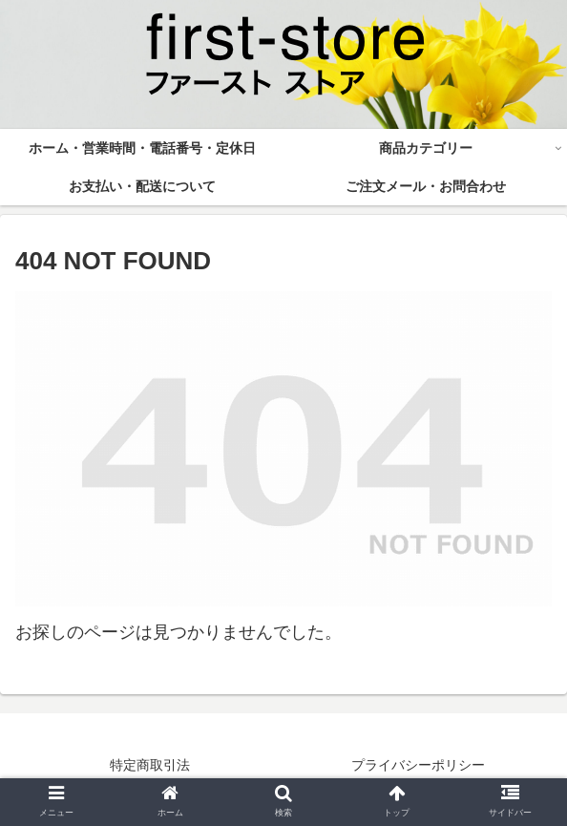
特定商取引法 (150, 765)
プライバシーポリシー (418, 765)
